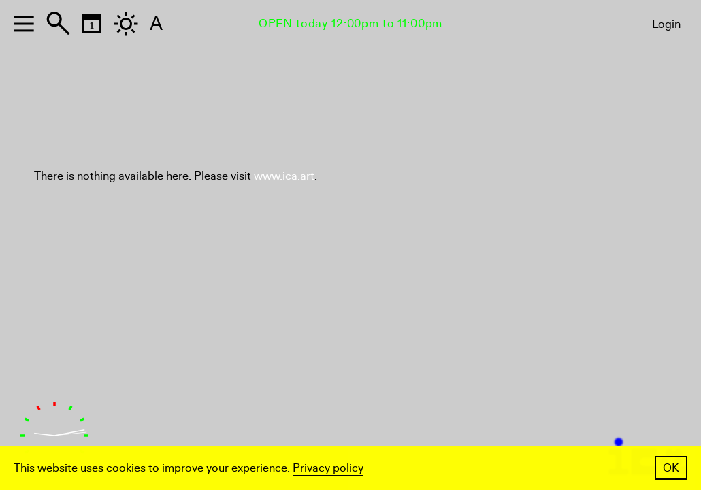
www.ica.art (284, 176)
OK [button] (671, 468)
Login (666, 24)
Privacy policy (328, 468)
